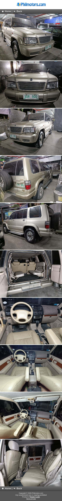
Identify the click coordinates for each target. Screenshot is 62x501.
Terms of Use (31, 499)
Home (6, 11)
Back (18, 11)
